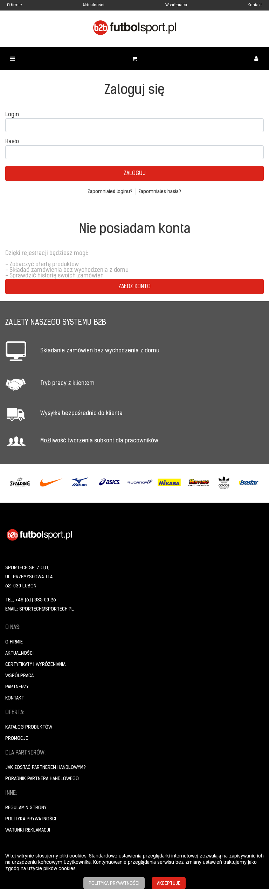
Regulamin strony (26, 808)
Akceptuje (168, 883)
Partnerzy (17, 687)
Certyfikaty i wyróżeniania (35, 664)
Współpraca (176, 5)
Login (12, 115)
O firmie (14, 5)
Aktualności (93, 5)
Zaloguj (134, 174)
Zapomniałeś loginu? (110, 191)
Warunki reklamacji (27, 830)
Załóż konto (134, 287)
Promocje (16, 738)
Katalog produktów (28, 727)
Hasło (12, 142)
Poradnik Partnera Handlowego (42, 778)
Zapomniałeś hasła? (159, 191)
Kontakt (255, 5)
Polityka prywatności (30, 819)
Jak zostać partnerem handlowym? (45, 767)
